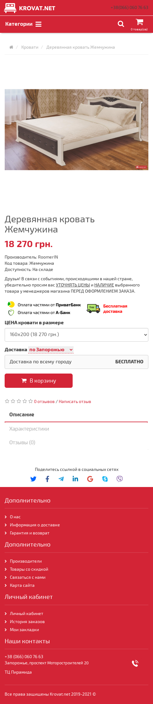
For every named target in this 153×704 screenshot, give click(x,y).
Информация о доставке (35, 525)
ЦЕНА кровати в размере (34, 323)
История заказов (27, 621)
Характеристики (29, 429)
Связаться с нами (27, 577)
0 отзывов (44, 401)
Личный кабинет (26, 613)
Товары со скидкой (29, 569)
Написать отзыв (75, 401)
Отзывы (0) (22, 442)
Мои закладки (24, 629)
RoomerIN (48, 257)
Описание (21, 414)
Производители (26, 561)
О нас (15, 517)
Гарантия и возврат (29, 533)
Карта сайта (23, 585)
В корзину (38, 380)
